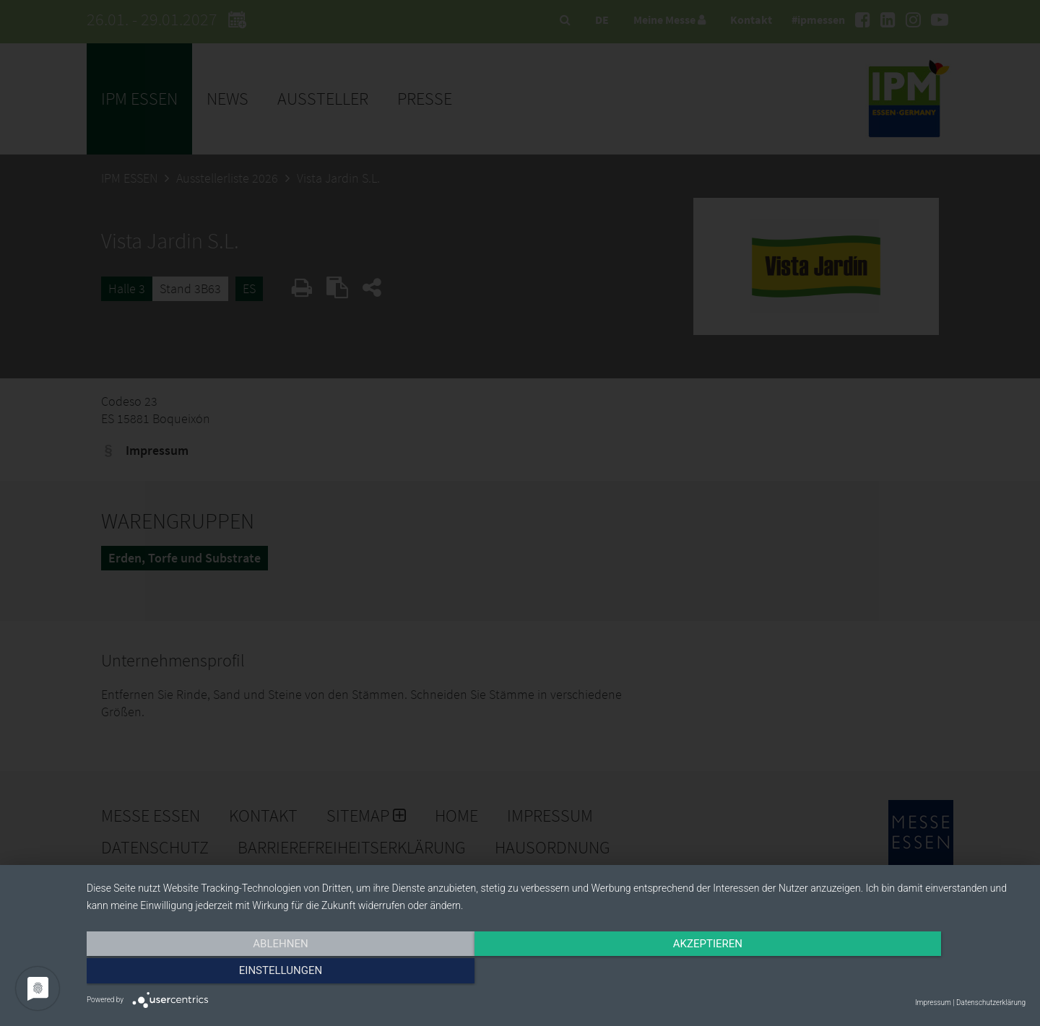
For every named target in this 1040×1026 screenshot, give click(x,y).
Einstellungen (884, 973)
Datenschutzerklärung (991, 1003)
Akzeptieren (556, 973)
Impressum (933, 1003)
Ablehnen (227, 973)
